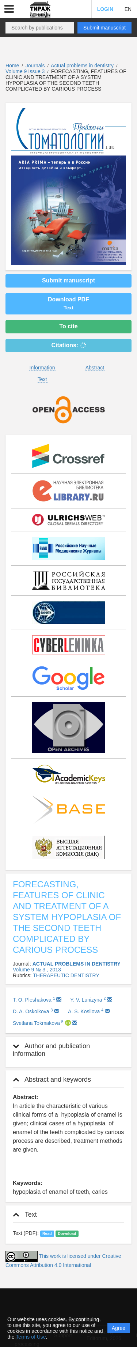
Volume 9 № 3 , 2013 (37, 969)
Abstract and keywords (52, 1079)
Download (67, 1233)
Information (42, 368)
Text (42, 379)
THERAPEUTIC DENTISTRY (66, 975)
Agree (118, 1328)
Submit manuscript (104, 28)
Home (12, 65)
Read (47, 1233)
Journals (35, 65)
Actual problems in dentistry (83, 65)
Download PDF (68, 303)
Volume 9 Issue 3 (25, 71)
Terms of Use (31, 1337)
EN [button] (128, 9)
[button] (9, 9)
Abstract (94, 368)
